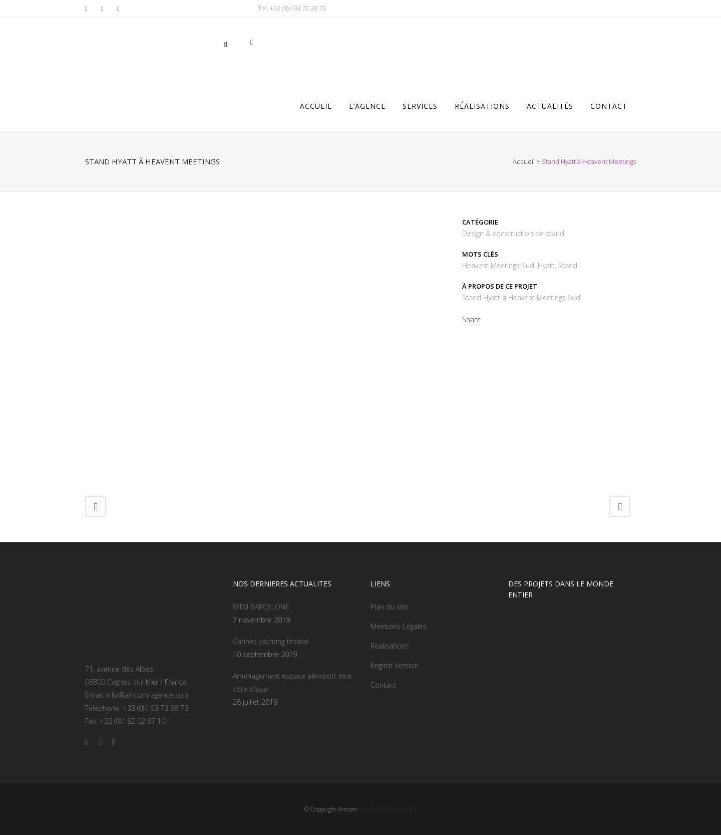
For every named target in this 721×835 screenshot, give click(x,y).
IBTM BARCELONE (261, 606)
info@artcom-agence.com (148, 695)
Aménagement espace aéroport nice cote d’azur (292, 682)
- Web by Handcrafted (387, 809)
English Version (395, 665)
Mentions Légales (399, 626)
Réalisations (390, 646)
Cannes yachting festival (271, 641)
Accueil (524, 161)
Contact (383, 685)
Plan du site (389, 606)
